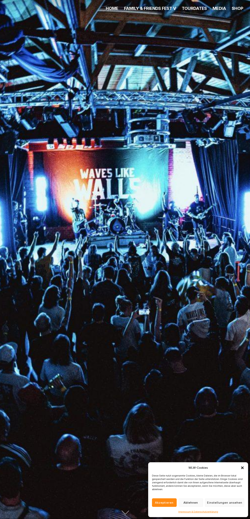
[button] (242, 468)
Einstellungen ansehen (224, 502)
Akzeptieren (164, 502)
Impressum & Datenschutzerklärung (198, 511)
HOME (112, 8)
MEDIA (219, 8)
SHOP (237, 8)
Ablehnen (191, 502)
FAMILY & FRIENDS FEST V (150, 8)
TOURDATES (194, 8)
